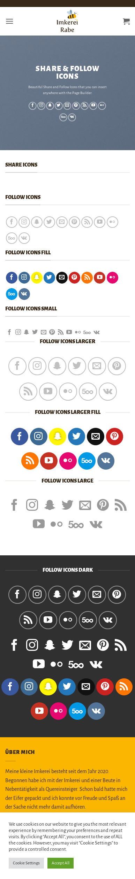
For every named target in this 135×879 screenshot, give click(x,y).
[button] (9, 21)
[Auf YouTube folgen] (93, 106)
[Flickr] (102, 106)
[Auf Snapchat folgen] (50, 106)
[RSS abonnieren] (85, 106)
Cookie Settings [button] (26, 863)
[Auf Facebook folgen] (33, 106)
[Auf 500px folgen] (63, 117)
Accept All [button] (60, 863)
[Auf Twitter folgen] (59, 106)
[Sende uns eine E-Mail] (67, 106)
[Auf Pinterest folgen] (76, 106)
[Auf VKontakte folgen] (72, 117)
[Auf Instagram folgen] (41, 106)
